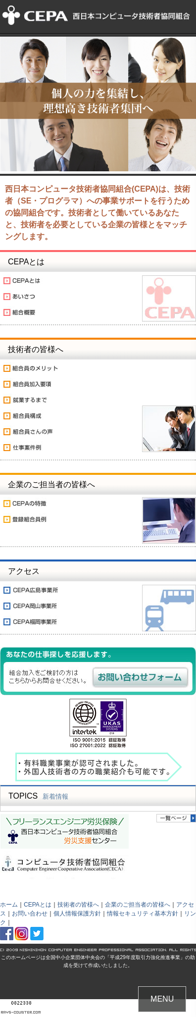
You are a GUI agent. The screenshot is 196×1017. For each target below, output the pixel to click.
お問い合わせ (30, 913)
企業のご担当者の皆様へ (137, 904)
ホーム (9, 904)
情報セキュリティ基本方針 (142, 913)
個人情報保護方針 (77, 913)
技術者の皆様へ (78, 904)
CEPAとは (37, 904)
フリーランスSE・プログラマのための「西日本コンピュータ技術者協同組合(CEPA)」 (98, 17)
